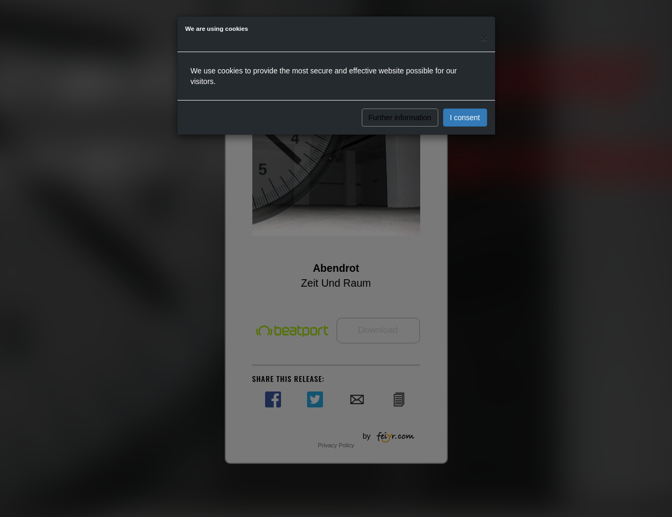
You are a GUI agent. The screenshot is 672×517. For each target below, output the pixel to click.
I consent (465, 117)
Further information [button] (400, 117)
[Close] (483, 38)
